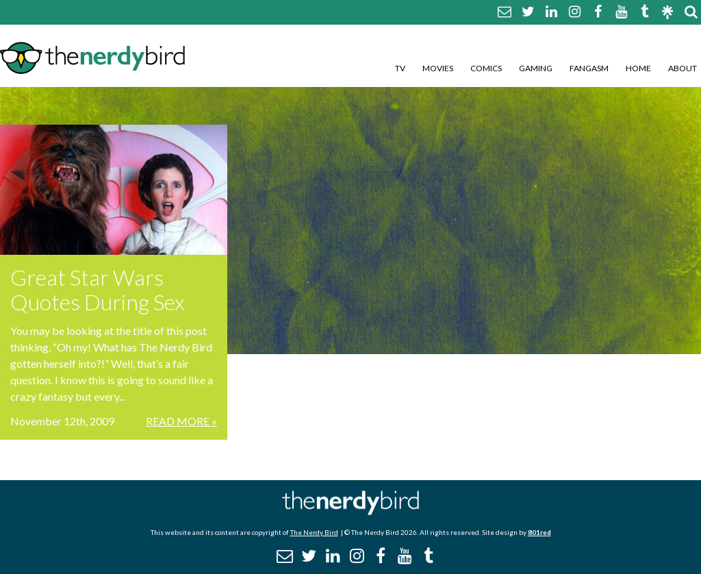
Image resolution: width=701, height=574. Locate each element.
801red (539, 532)
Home (638, 68)
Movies (437, 68)
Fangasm (589, 68)
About (682, 68)
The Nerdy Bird (314, 532)
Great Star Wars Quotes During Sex (97, 289)
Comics (486, 68)
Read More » (181, 420)
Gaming (535, 68)
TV (400, 68)
